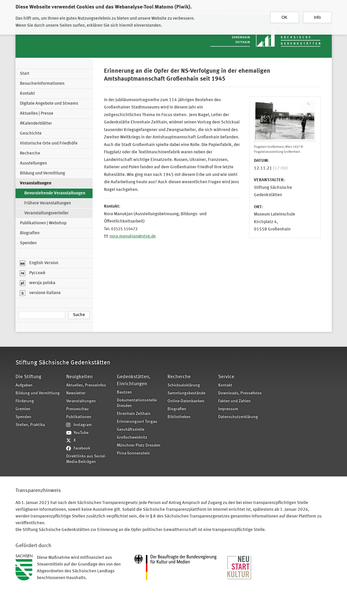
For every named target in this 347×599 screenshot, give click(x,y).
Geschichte (31, 133)
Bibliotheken (179, 417)
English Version (39, 263)
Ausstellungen (33, 163)
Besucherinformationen (42, 84)
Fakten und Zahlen (234, 401)
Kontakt (27, 93)
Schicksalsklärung (183, 385)
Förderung (25, 401)
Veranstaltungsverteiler (46, 213)
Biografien (30, 233)
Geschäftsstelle (130, 430)
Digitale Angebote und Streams (49, 103)
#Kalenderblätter (36, 123)
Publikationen (78, 417)
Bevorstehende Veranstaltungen (54, 193)
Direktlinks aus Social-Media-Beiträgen (86, 459)
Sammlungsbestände (186, 393)
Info (317, 14)
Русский (32, 273)
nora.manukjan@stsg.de (133, 236)
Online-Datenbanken (185, 401)
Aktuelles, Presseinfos (86, 385)
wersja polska (37, 283)
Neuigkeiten (79, 376)
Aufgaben (24, 385)
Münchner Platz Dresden (138, 445)
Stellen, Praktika (30, 425)
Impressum (228, 409)
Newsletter (76, 393)
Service (226, 376)
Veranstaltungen (35, 183)
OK (284, 14)
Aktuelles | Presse (36, 113)
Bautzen (124, 392)
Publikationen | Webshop (43, 223)
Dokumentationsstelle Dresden (137, 403)
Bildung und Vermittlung (42, 173)
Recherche (30, 153)
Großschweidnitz (132, 438)
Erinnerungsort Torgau (137, 422)
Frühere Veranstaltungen (47, 203)
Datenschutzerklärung (238, 417)
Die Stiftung (28, 376)
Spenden (28, 243)
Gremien (23, 409)
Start (24, 74)
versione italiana (40, 293)
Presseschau (77, 409)
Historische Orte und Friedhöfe (49, 143)
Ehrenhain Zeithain (134, 414)
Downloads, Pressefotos (240, 393)
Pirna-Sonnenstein (133, 453)
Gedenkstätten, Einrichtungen (134, 380)
